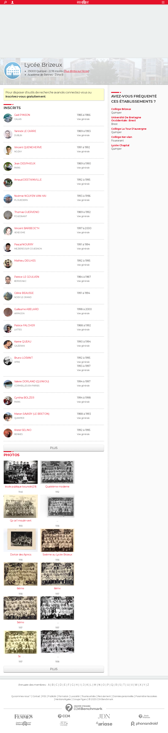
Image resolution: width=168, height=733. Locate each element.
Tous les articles (89, 696)
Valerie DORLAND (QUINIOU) (31, 381)
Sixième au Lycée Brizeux (57, 554)
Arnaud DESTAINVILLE (28, 179)
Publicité (52, 696)
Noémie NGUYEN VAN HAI (30, 195)
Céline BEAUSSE (24, 293)
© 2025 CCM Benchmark (101, 699)
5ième (20, 622)
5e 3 (20, 656)
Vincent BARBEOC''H (26, 228)
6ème (57, 588)
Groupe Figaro (80, 699)
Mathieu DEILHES (25, 260)
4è (57, 622)
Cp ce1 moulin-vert (20, 520)
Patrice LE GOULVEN (26, 276)
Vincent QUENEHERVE (28, 147)
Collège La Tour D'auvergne (128, 128)
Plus (54, 448)
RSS (44, 696)
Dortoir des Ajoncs (20, 554)
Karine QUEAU (22, 341)
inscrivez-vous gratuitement (25, 96)
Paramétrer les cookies (146, 696)
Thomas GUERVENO (26, 212)
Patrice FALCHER (24, 325)
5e (57, 520)
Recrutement (104, 696)
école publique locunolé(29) (20, 486)
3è (57, 656)
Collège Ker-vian (121, 137)
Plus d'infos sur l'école (76, 71)
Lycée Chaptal (120, 145)
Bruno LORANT (23, 357)
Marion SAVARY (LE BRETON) (31, 413)
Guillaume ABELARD (26, 309)
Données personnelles (123, 696)
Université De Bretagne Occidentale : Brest (126, 119)
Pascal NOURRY (23, 244)
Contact (36, 696)
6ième (20, 588)
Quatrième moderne (57, 486)
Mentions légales (63, 699)
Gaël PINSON (22, 115)
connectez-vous (76, 92)
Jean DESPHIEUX (24, 163)
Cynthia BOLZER (24, 397)
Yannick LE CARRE (25, 131)
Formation (63, 696)
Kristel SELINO (22, 430)
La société (75, 696)
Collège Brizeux (121, 109)
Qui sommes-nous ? (20, 696)
